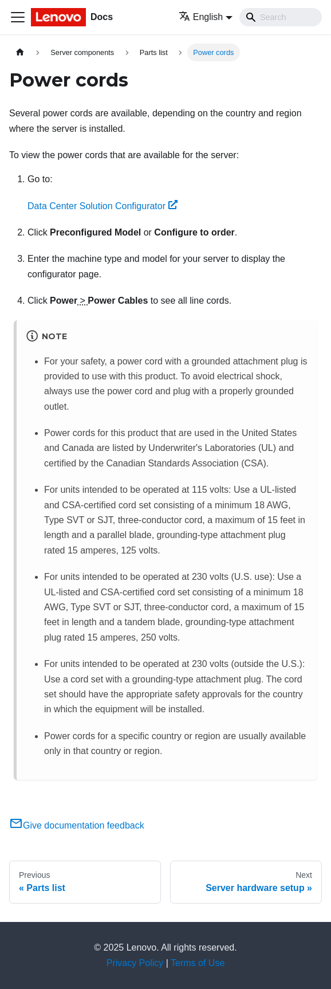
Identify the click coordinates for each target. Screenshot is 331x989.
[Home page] (20, 52)
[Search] (280, 17)
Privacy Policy (135, 963)
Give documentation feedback (76, 825)
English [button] (201, 17)
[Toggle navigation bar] (17, 17)
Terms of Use (197, 963)
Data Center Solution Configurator (102, 206)
